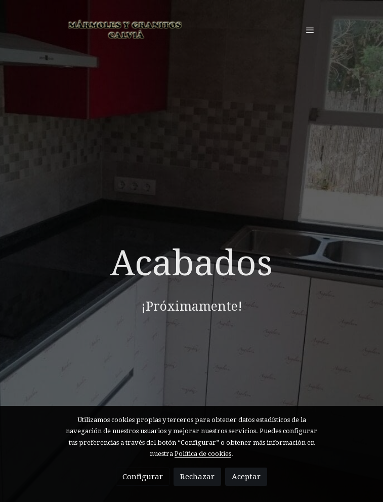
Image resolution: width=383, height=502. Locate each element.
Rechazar (197, 476)
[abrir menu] (310, 29)
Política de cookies (203, 453)
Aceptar (246, 476)
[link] (126, 29)
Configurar (142, 476)
